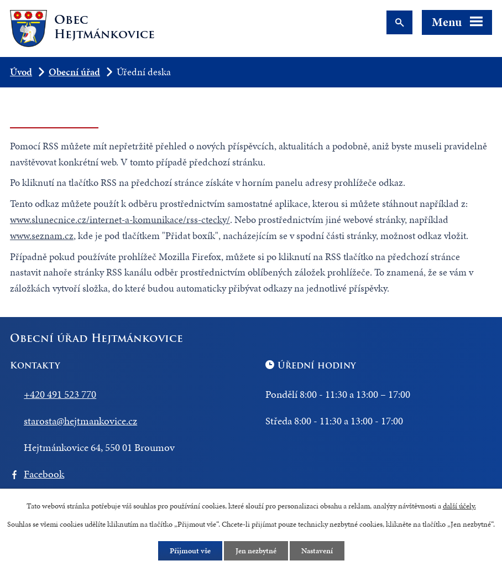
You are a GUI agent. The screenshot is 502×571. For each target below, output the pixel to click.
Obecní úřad (74, 72)
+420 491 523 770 (60, 394)
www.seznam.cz (42, 235)
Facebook (44, 473)
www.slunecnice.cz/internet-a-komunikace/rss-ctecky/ (120, 219)
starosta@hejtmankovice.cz (80, 420)
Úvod (21, 72)
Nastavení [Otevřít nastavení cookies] (317, 551)
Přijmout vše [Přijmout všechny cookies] (190, 551)
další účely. (459, 506)
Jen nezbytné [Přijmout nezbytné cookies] (256, 551)
